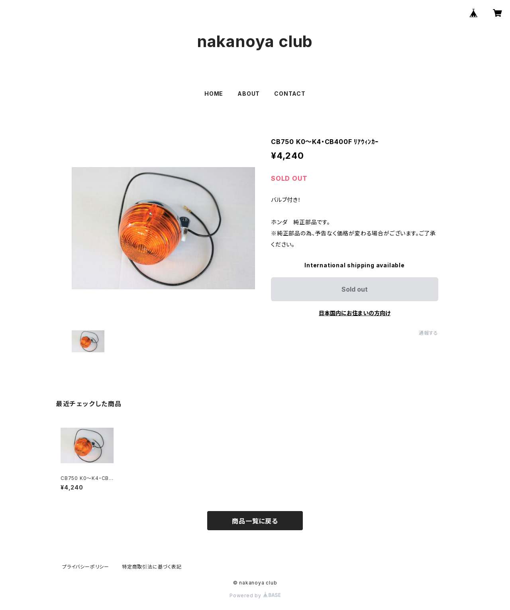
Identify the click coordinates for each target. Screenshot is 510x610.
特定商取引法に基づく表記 (152, 567)
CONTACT (290, 93)
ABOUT (248, 93)
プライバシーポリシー (85, 567)
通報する (428, 333)
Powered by (255, 595)
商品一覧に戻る (255, 521)
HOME (213, 93)
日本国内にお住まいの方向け (354, 313)
